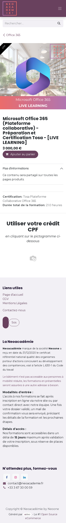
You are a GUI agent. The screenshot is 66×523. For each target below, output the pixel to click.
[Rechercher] (59, 23)
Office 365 (11, 35)
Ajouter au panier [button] (20, 154)
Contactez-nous (14, 310)
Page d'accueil (13, 294)
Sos (14, 322)
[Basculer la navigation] (59, 8)
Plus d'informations (16, 168)
